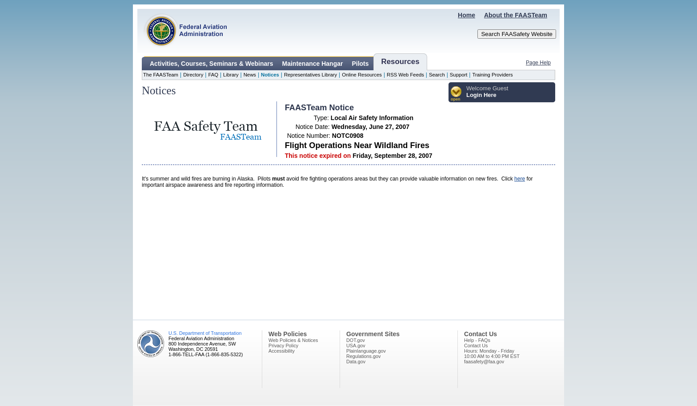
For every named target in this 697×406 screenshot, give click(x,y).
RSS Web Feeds (405, 74)
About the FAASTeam (515, 15)
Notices (270, 74)
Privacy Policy (283, 345)
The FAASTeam (160, 74)
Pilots (360, 63)
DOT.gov (355, 340)
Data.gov (355, 361)
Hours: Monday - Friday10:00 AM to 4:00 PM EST (492, 353)
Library (230, 74)
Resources (400, 61)
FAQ (213, 74)
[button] (456, 94)
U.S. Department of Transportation (204, 333)
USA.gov (355, 345)
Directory (193, 74)
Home (466, 15)
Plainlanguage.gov (366, 351)
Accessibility (281, 351)
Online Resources (362, 74)
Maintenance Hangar (312, 63)
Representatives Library (310, 74)
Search (437, 74)
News (250, 74)
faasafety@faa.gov (484, 361)
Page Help (538, 63)
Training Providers (492, 74)
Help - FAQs (477, 340)
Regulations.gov (363, 356)
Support (459, 74)
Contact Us (476, 345)
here (519, 179)
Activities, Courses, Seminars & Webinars (211, 63)
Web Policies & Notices (293, 340)
